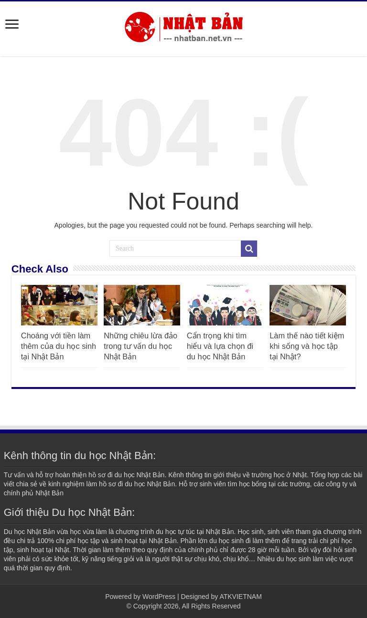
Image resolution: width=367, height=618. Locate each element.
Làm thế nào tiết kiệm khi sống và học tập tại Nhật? (307, 346)
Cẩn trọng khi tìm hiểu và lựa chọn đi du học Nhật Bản (220, 346)
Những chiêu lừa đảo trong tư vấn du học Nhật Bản (140, 346)
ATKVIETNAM (240, 596)
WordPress (158, 596)
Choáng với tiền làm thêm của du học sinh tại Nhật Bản (58, 346)
